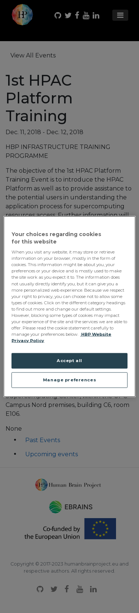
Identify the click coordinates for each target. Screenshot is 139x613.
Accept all (69, 360)
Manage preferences (69, 379)
